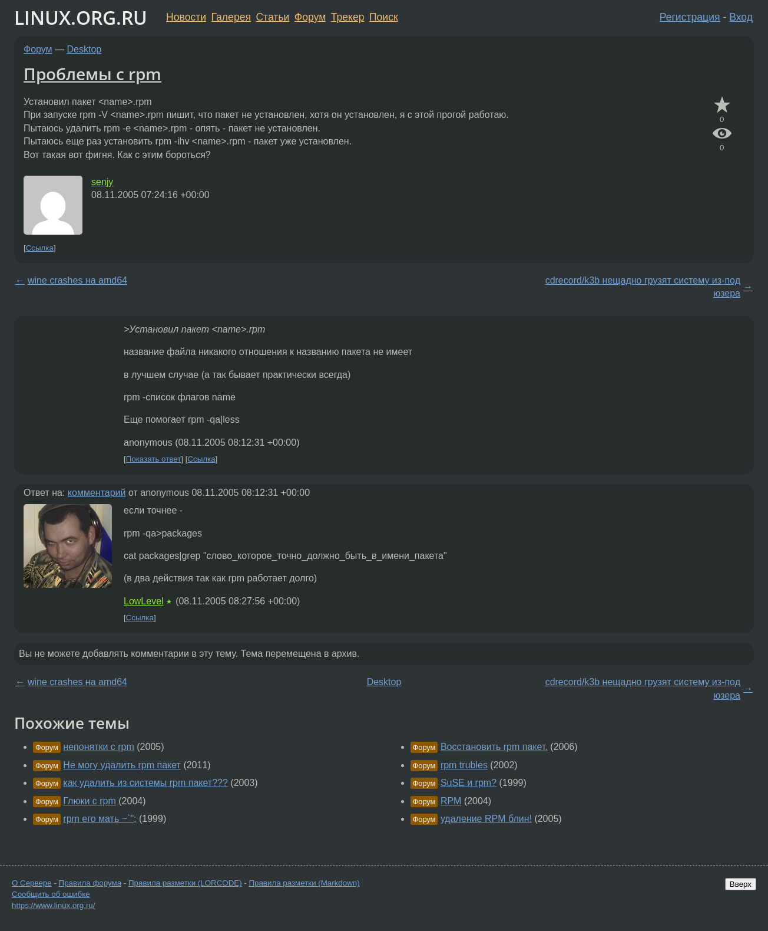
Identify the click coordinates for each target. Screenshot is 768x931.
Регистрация (690, 17)
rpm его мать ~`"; (99, 819)
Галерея (231, 17)
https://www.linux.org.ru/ (53, 905)
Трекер (348, 17)
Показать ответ (153, 459)
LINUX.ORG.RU (80, 17)
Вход (741, 17)
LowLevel (144, 601)
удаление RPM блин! (486, 819)
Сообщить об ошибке (51, 894)
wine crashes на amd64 (77, 280)
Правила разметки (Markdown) (304, 883)
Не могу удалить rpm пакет (122, 765)
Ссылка (40, 248)
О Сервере (32, 883)
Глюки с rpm (89, 801)
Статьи (272, 17)
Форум (310, 17)
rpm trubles (464, 765)
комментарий (97, 493)
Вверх (741, 884)
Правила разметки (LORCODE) (185, 883)
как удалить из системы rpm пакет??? (145, 783)
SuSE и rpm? (468, 783)
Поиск (383, 17)
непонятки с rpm (98, 747)
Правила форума (90, 883)
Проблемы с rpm (92, 73)
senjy (102, 182)
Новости (186, 17)
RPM (451, 801)
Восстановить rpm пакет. (494, 747)
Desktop (84, 49)
